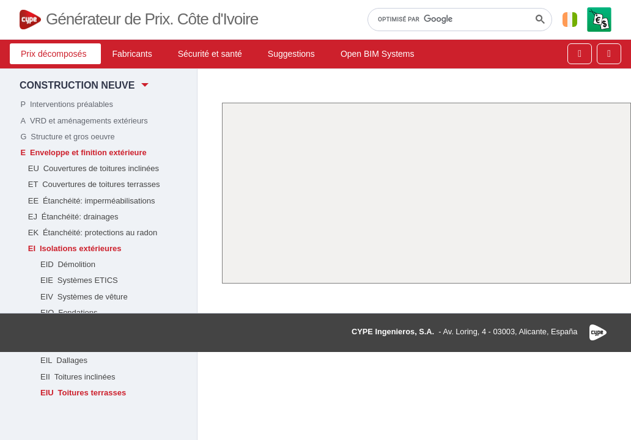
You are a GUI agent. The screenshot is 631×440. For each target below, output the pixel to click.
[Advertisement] (426, 193)
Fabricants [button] (132, 54)
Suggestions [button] (291, 54)
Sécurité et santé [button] (210, 54)
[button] (570, 19)
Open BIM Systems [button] (378, 54)
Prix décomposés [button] (53, 54)
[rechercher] (458, 19)
